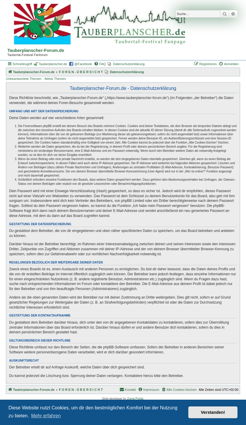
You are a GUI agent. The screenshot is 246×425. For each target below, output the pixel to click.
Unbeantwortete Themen (23, 78)
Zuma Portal (135, 398)
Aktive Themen (55, 78)
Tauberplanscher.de (53, 64)
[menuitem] (100, 63)
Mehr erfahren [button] (46, 415)
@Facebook (83, 64)
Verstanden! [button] (213, 412)
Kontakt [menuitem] (127, 389)
